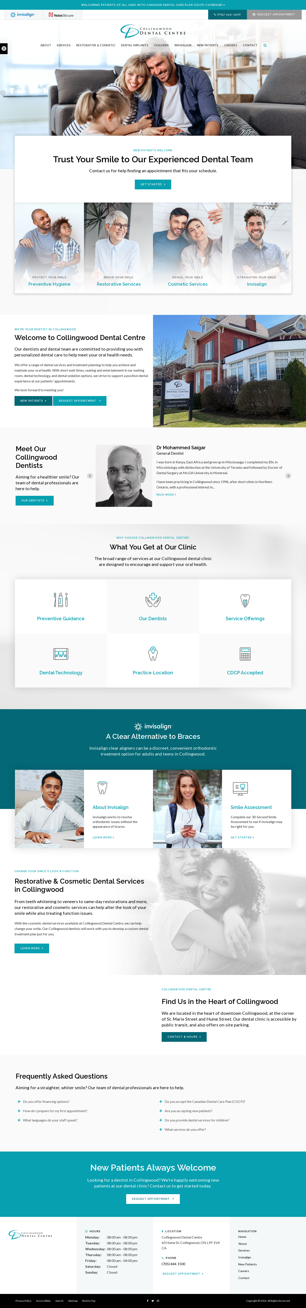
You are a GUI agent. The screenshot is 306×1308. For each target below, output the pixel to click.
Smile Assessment (251, 807)
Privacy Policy (23, 1300)
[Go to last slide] (90, 476)
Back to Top (88, 1300)
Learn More (102, 837)
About (45, 45)
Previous (3, 93)
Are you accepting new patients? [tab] (189, 1111)
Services (64, 45)
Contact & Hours (182, 1036)
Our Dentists (32, 500)
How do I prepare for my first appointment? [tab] (55, 1111)
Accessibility (43, 1300)
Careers (230, 45)
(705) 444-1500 (229, 14)
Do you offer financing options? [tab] (46, 1101)
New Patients (208, 45)
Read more (165, 494)
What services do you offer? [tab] (185, 1129)
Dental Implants (134, 45)
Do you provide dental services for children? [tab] (197, 1120)
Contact (250, 45)
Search (59, 1300)
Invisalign (182, 45)
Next (303, 93)
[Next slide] (288, 476)
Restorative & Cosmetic (95, 45)
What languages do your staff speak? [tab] (50, 1120)
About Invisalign (111, 807)
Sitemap (72, 1300)
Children (161, 45)
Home (242, 1237)
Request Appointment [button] (276, 14)
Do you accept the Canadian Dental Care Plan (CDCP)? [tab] (205, 1101)
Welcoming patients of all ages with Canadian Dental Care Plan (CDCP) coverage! (152, 4)
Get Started (151, 184)
